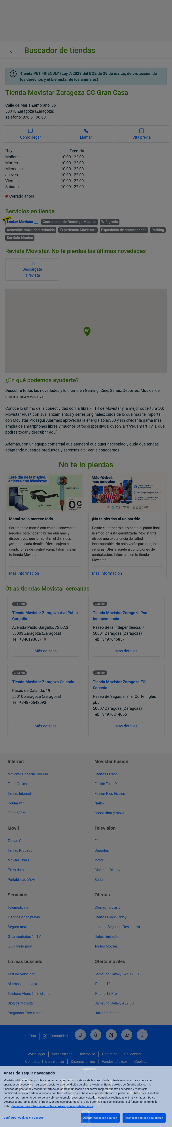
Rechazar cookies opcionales (144, 1117)
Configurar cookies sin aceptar (24, 1117)
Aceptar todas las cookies (100, 1117)
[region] (86, 1096)
